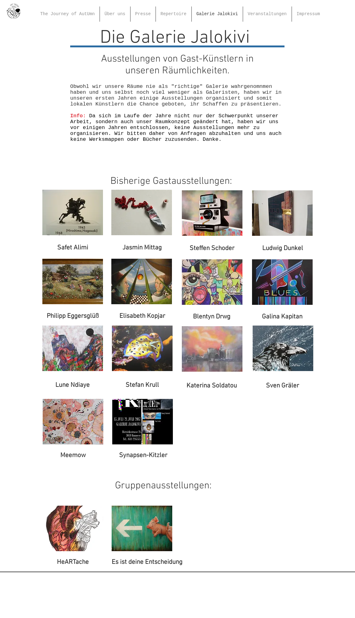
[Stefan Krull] (142, 385)
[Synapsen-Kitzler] (143, 455)
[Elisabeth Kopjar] (142, 316)
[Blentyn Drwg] (212, 317)
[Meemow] (73, 455)
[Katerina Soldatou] (212, 386)
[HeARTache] (73, 562)
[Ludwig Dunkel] (282, 248)
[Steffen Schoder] (212, 248)
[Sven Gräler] (282, 386)
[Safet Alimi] (72, 248)
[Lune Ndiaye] (72, 385)
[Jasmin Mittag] (142, 248)
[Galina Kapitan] (282, 317)
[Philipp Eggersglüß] (72, 316)
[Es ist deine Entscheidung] (147, 562)
